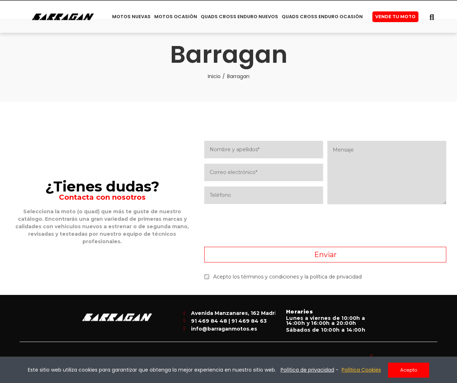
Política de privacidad (307, 370)
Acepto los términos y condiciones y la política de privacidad (283, 277)
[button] (395, 16)
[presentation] (325, 226)
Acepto (408, 370)
